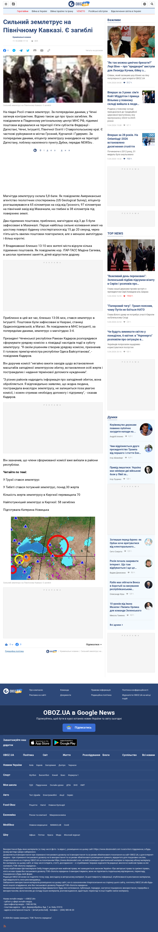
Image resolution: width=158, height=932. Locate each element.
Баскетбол (44, 775)
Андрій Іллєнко (116, 436)
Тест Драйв (34, 795)
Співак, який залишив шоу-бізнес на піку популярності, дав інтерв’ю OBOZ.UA (128, 77)
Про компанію (36, 690)
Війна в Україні (39, 11)
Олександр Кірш (117, 594)
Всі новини (148, 755)
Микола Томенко (117, 615)
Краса (50, 835)
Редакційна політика (14, 651)
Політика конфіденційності (135, 690)
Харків (39, 765)
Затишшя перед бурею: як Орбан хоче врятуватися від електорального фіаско (125, 543)
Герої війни (22, 11)
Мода (58, 835)
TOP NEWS (115, 233)
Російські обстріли (98, 11)
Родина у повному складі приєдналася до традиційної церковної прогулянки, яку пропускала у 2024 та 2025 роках (122, 115)
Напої (43, 805)
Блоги (106, 755)
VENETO (81, 11)
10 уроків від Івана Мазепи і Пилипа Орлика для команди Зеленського (125, 607)
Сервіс (70, 795)
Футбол (32, 775)
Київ (31, 765)
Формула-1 (73, 775)
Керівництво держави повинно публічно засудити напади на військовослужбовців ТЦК (123, 428)
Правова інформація (101, 690)
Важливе (114, 20)
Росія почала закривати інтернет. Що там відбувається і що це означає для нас (124, 565)
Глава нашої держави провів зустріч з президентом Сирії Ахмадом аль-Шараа (127, 290)
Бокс (63, 775)
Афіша (32, 835)
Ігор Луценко (115, 479)
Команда (64, 690)
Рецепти (33, 805)
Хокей (55, 775)
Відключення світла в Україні (126, 11)
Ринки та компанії (38, 815)
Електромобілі (50, 795)
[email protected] (40, 910)
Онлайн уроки (57, 785)
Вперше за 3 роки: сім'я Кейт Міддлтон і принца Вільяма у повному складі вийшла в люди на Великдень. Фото (123, 98)
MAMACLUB (55, 825)
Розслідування (91, 755)
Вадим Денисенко (118, 573)
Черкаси (72, 765)
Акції (62, 795)
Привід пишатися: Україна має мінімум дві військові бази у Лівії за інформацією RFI (125, 471)
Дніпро (62, 765)
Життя (67, 755)
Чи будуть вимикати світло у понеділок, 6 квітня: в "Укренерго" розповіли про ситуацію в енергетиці (129, 335)
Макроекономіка (58, 815)
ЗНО (75, 785)
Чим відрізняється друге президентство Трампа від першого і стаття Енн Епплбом (124, 450)
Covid (66, 825)
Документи (65, 695)
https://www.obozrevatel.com (107, 849)
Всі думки (115, 624)
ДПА (68, 785)
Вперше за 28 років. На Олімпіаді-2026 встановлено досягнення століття (122, 140)
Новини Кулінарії (57, 805)
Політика (28, 755)
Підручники (41, 785)
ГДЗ (31, 785)
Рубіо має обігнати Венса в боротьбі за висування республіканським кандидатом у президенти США (125, 586)
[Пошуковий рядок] (152, 4)
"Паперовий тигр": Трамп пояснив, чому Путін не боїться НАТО (130, 307)
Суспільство (129, 755)
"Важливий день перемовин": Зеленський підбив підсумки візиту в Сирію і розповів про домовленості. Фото (131, 280)
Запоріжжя (50, 765)
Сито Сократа (116, 551)
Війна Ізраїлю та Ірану (61, 11)
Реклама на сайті (37, 695)
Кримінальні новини (22, 37)
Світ (45, 755)
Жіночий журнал (72, 835)
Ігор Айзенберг (116, 458)
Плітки (41, 835)
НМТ (82, 785)
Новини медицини (38, 825)
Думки (112, 417)
